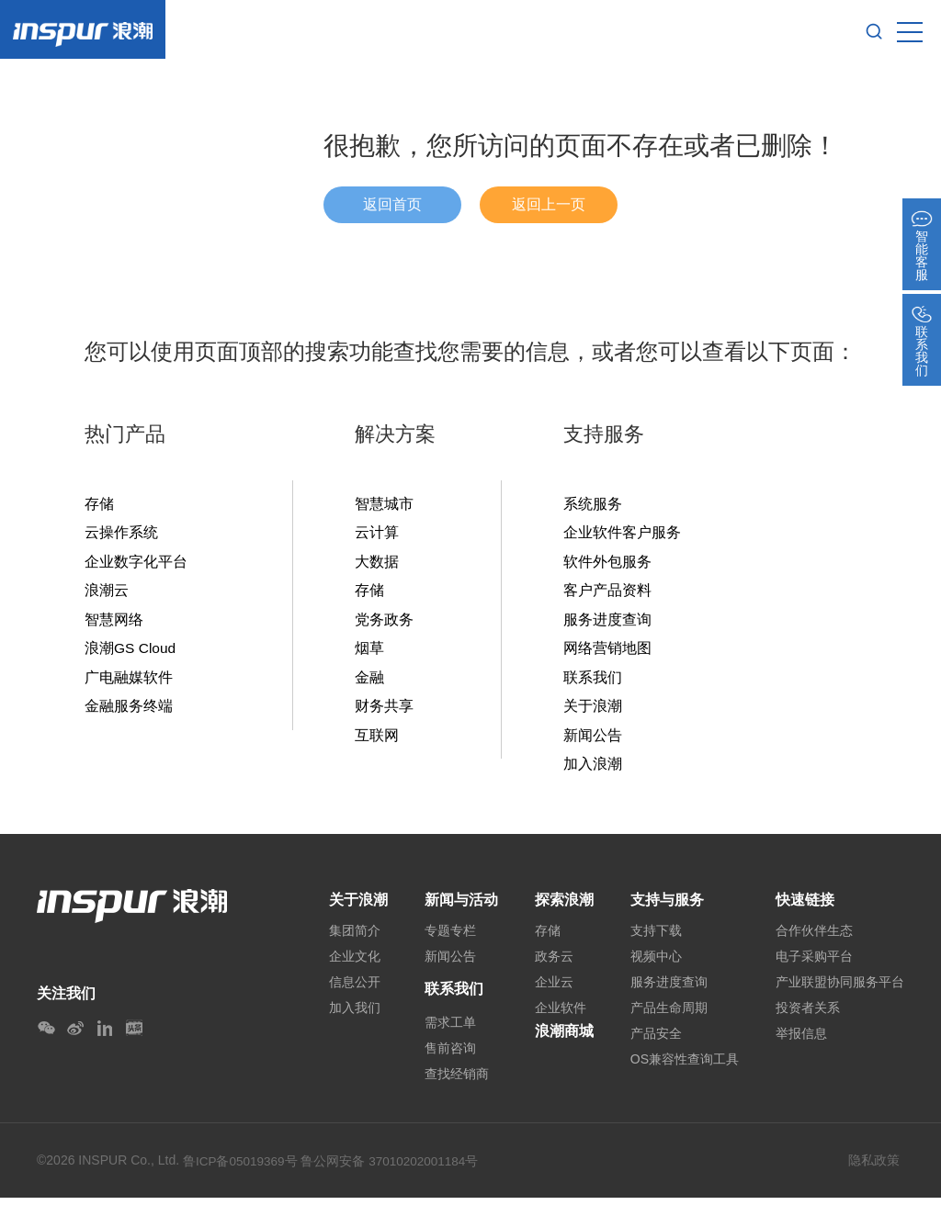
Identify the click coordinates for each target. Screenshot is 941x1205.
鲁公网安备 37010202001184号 (393, 1168)
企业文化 (354, 963)
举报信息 (801, 1040)
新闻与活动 (461, 904)
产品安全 (656, 1040)
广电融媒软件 (129, 680)
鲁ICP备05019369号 (241, 1168)
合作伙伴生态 (814, 937)
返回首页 (392, 204)
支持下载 (656, 937)
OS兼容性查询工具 (684, 1066)
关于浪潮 (592, 710)
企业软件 (560, 1015)
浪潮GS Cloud (131, 651)
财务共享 (384, 710)
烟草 (369, 651)
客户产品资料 (607, 592)
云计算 (377, 533)
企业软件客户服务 (622, 533)
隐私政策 (874, 1167)
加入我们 (354, 1015)
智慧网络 (114, 621)
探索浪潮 (564, 904)
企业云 (554, 989)
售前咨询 (450, 1055)
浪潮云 (107, 592)
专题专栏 (450, 937)
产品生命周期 (669, 1015)
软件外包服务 (607, 563)
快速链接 (805, 904)
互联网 (377, 739)
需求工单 (450, 1029)
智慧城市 (384, 504)
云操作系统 (121, 533)
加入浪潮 (592, 768)
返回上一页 (548, 204)
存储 (99, 504)
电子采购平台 (814, 963)
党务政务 (384, 621)
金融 (369, 680)
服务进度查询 (607, 621)
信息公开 (354, 989)
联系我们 (592, 680)
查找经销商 (457, 1081)
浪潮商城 (564, 1038)
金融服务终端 (129, 710)
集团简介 (354, 937)
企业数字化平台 (136, 563)
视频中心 (656, 963)
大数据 (377, 563)
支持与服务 (667, 904)
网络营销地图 (607, 651)
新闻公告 (592, 739)
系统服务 (592, 504)
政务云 (554, 963)
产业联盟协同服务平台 (840, 989)
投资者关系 (808, 1015)
